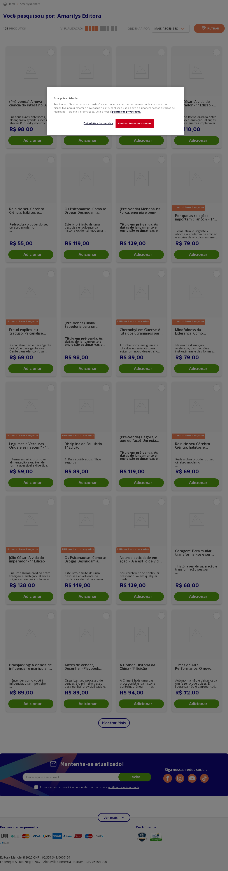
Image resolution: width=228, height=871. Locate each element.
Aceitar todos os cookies (134, 123)
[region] (115, 111)
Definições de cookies (98, 123)
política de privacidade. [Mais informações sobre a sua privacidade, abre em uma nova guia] (126, 111)
